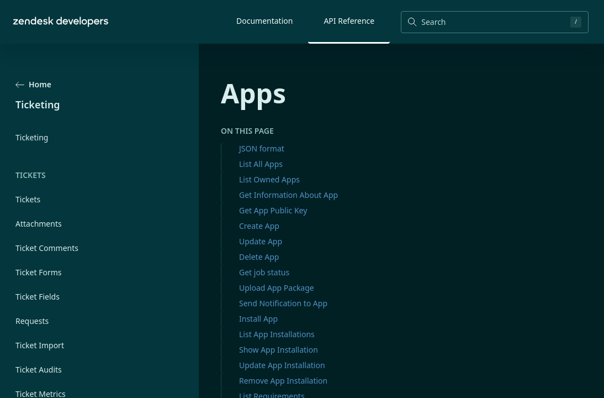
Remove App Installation (283, 380)
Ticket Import (39, 345)
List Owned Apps (269, 179)
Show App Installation (278, 349)
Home (33, 84)
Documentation (264, 20)
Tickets (27, 199)
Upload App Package (276, 287)
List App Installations (277, 334)
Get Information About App (288, 195)
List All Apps (261, 164)
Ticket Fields (37, 296)
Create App (259, 226)
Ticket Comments (46, 248)
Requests (32, 321)
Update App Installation (282, 365)
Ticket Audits (38, 369)
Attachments (38, 223)
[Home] (60, 21)
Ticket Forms (38, 272)
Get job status (264, 272)
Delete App (259, 257)
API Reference (349, 20)
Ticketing (31, 137)
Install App (258, 318)
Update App (260, 241)
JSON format (261, 148)
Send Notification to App (283, 303)
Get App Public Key (273, 210)
